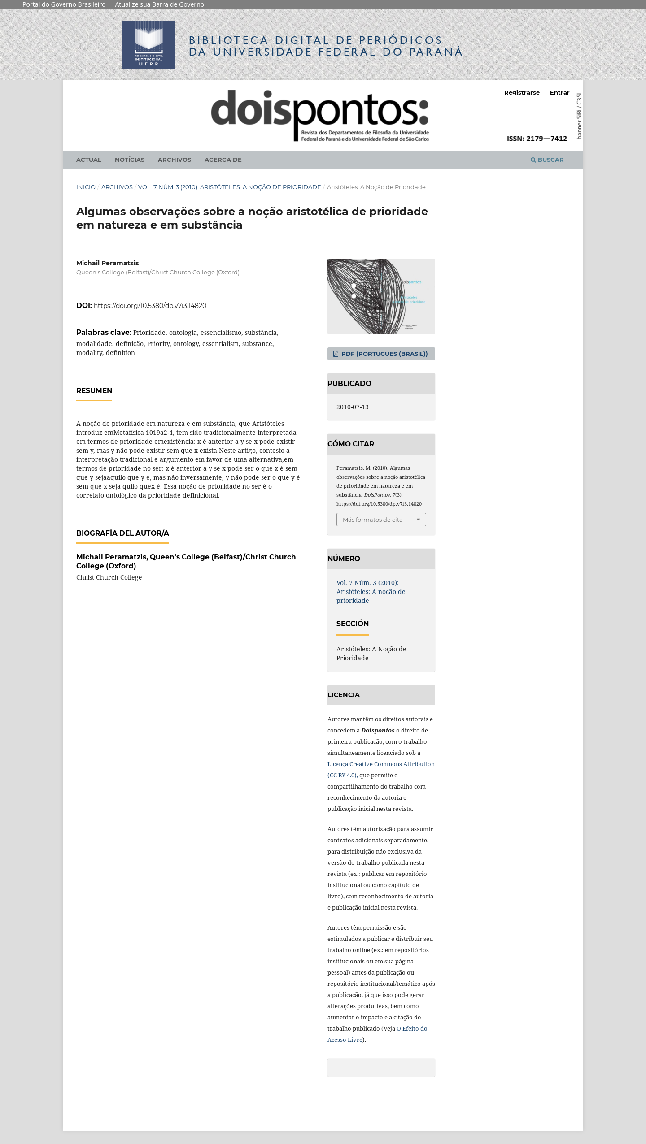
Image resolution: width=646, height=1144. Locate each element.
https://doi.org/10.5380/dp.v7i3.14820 (150, 306)
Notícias (129, 159)
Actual (88, 159)
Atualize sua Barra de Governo (159, 4)
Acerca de (223, 159)
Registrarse (522, 92)
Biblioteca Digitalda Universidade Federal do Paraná (326, 46)
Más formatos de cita (373, 519)
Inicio (86, 187)
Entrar (560, 92)
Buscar (547, 159)
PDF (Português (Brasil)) (384, 353)
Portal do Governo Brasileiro (63, 4)
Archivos (174, 159)
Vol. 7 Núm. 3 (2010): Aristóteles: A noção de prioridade (229, 187)
